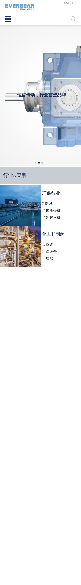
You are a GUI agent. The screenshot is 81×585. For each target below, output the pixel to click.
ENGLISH (70, 2)
